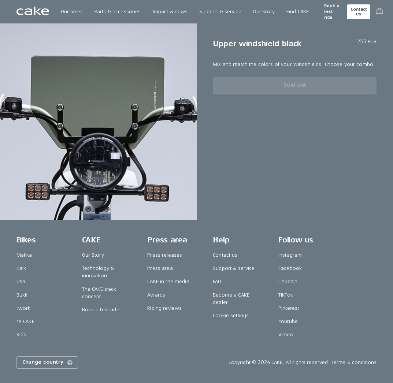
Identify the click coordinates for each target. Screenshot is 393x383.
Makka (24, 255)
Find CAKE (297, 11)
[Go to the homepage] (32, 12)
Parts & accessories (117, 11)
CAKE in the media (168, 281)
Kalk (21, 268)
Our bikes (72, 11)
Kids (21, 334)
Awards (156, 295)
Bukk (22, 295)
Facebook (290, 268)
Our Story (93, 255)
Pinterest (288, 308)
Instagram (290, 255)
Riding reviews (164, 308)
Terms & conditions (354, 362)
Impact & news (170, 11)
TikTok (285, 295)
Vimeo (285, 334)
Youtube (288, 321)
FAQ (217, 281)
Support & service (220, 11)
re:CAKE (25, 321)
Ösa (20, 281)
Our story (264, 11)
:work (23, 308)
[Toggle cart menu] (379, 11)
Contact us (359, 11)
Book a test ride (331, 12)
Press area (160, 268)
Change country (48, 362)
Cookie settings (231, 315)
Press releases (164, 255)
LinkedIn (287, 281)
